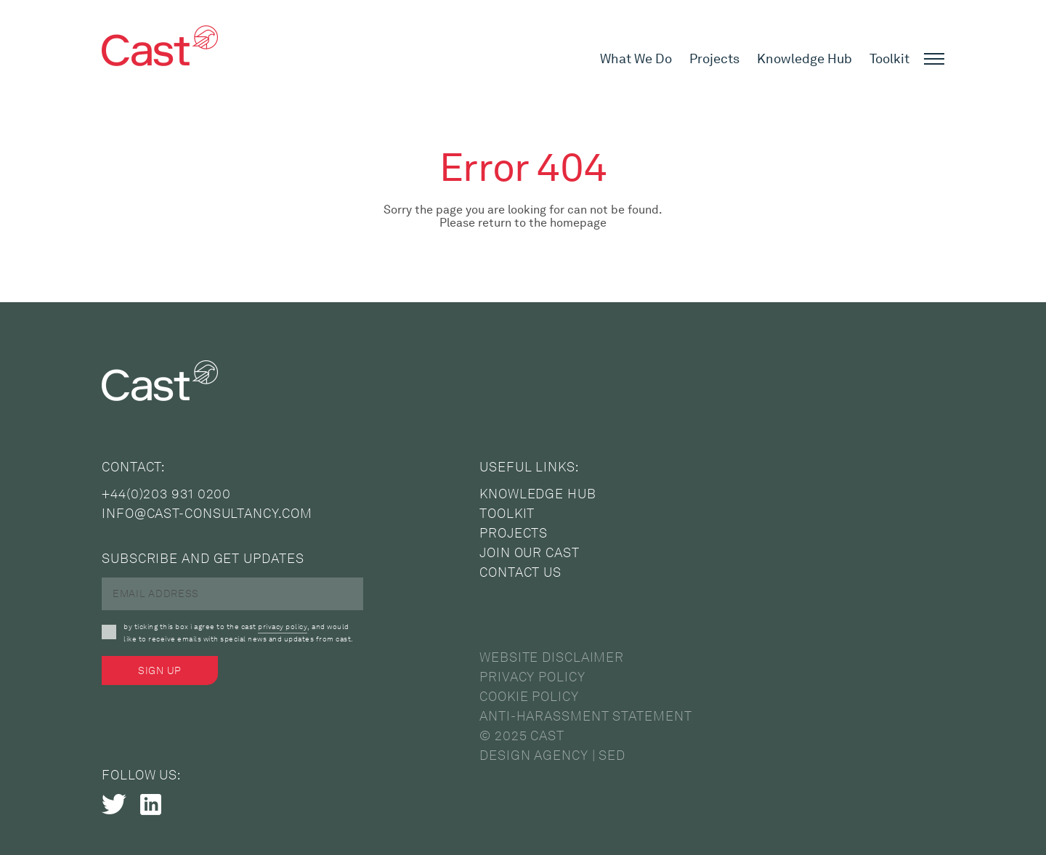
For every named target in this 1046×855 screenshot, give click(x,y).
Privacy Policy (532, 677)
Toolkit (889, 59)
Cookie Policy (529, 697)
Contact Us (520, 572)
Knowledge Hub (804, 59)
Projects (714, 59)
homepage (578, 223)
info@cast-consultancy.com (207, 514)
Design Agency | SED (552, 755)
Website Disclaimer (551, 657)
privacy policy (282, 626)
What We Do (636, 59)
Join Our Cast (529, 553)
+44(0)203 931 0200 (166, 494)
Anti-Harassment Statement (585, 716)
